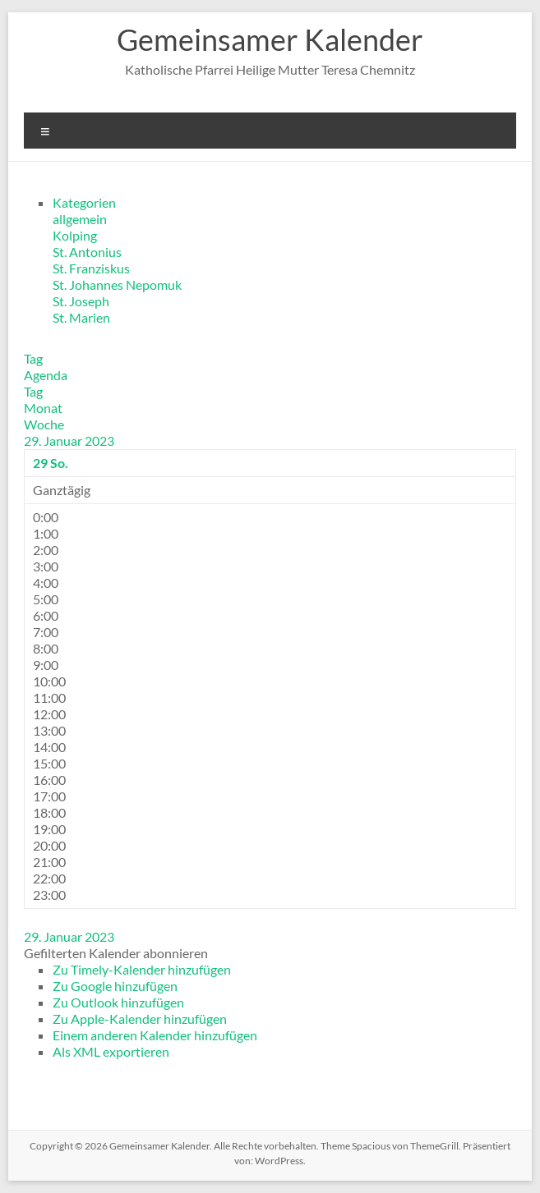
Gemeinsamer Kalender (270, 39)
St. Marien (81, 317)
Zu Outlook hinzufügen (118, 1002)
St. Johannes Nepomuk (117, 284)
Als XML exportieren (111, 1051)
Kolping (75, 235)
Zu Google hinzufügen (115, 985)
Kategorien (84, 202)
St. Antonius (87, 251)
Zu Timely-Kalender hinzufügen (142, 969)
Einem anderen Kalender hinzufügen (155, 1035)
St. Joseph (81, 301)
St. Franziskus (91, 268)
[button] (116, 953)
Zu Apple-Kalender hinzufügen (140, 1018)
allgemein (80, 219)
